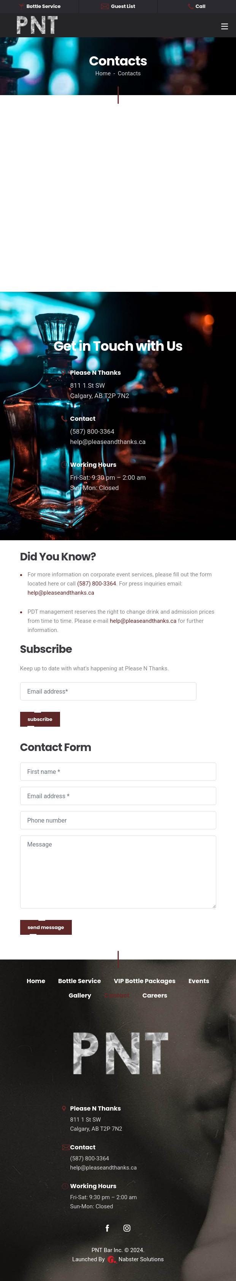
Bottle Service (79, 981)
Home (36, 981)
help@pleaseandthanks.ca (108, 442)
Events (198, 981)
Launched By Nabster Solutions (118, 1259)
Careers (155, 995)
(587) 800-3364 (92, 431)
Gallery (80, 995)
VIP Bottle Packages (145, 981)
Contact (117, 995)
